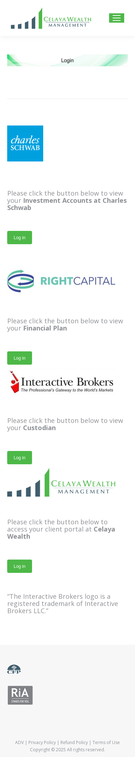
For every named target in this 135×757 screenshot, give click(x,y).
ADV (19, 742)
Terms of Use (106, 742)
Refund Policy (74, 742)
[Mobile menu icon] (116, 18)
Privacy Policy (42, 742)
